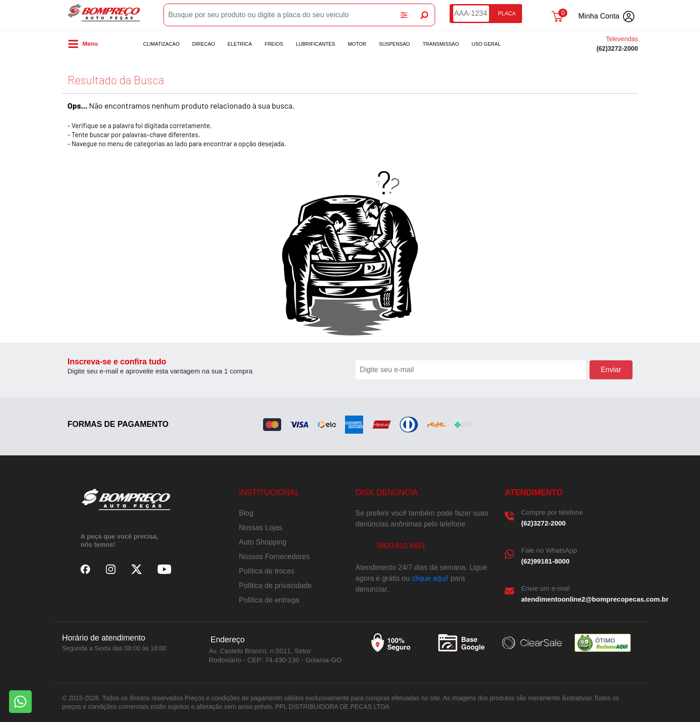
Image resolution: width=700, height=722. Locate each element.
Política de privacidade (275, 585)
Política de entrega (269, 600)
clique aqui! (430, 578)
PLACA (507, 13)
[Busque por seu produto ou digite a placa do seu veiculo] (279, 15)
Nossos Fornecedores (274, 556)
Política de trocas (267, 571)
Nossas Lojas (261, 527)
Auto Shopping (263, 542)
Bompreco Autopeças (103, 15)
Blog (246, 513)
